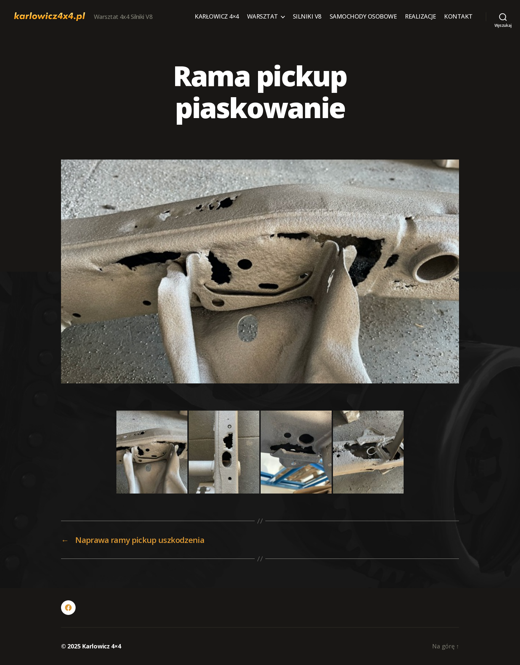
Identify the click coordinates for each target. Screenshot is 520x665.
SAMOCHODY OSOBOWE (363, 16)
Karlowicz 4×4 (101, 646)
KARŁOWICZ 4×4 (217, 16)
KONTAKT (458, 16)
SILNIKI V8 (307, 16)
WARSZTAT (262, 16)
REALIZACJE (420, 16)
